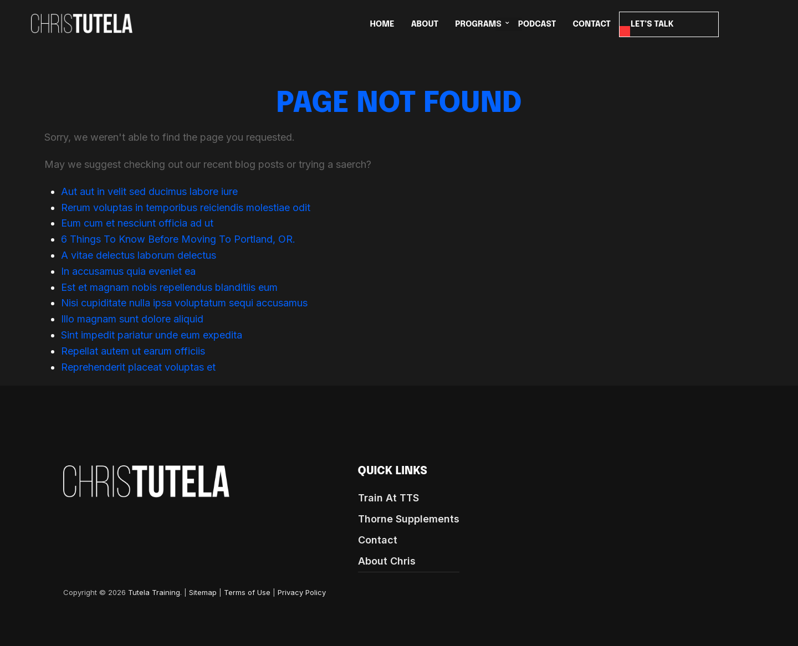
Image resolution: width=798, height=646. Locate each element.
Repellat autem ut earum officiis (133, 351)
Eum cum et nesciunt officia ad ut (137, 223)
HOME (382, 24)
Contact (377, 540)
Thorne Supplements (408, 519)
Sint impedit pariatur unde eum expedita (151, 335)
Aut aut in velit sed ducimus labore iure (149, 191)
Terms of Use (247, 592)
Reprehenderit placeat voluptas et (138, 367)
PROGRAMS (478, 24)
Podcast (537, 24)
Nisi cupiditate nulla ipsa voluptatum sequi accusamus (184, 303)
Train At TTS (388, 498)
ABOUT (425, 24)
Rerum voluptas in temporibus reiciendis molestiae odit (185, 207)
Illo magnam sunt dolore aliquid (132, 319)
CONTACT (592, 24)
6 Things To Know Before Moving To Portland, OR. (178, 239)
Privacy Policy (302, 592)
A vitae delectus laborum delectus (138, 255)
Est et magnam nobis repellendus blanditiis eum (169, 287)
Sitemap (203, 592)
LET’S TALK (652, 24)
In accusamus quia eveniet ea (128, 271)
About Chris (387, 561)
